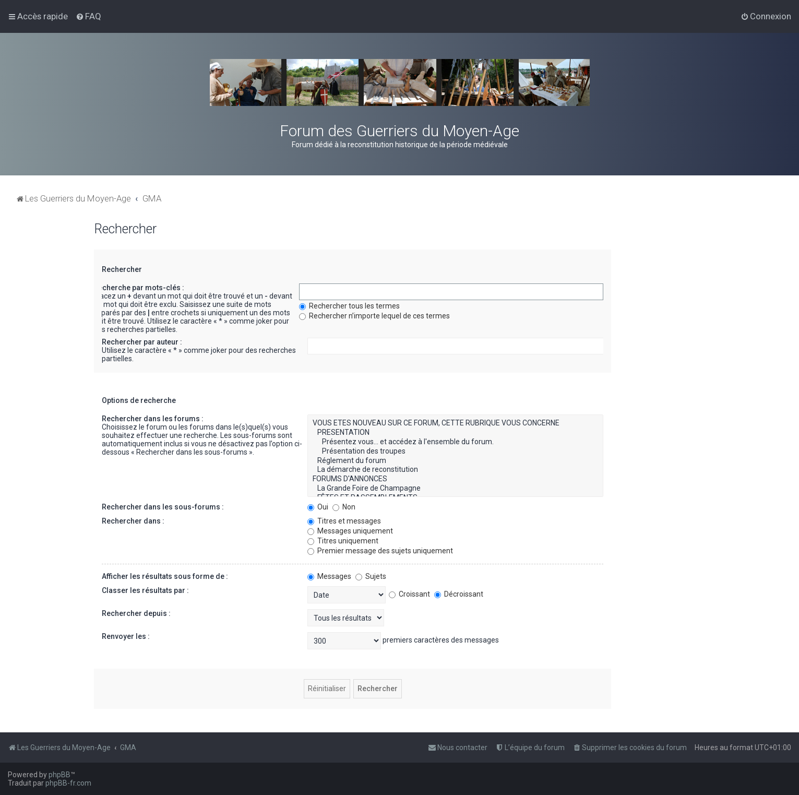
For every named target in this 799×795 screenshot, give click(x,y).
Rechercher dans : (133, 521)
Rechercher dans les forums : (153, 418)
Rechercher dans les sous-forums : (163, 507)
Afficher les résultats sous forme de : (165, 576)
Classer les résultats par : (145, 590)
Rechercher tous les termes (349, 306)
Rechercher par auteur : (142, 342)
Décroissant (458, 594)
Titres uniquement (342, 541)
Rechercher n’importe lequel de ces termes (374, 316)
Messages (329, 576)
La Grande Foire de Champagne (455, 488)
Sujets (370, 576)
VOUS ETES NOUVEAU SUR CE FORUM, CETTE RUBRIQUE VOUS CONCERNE (455, 423)
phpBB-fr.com (68, 783)
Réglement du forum (455, 461)
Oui (317, 507)
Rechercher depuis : (136, 613)
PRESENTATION (455, 432)
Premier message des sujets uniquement (380, 551)
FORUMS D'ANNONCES (455, 479)
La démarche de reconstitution (455, 469)
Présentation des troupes (455, 451)
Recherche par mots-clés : (138, 287)
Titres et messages (344, 521)
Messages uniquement (350, 531)
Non (343, 507)
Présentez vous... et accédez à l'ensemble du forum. (455, 442)
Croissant (409, 594)
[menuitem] (88, 16)
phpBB (59, 774)
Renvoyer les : (126, 636)
